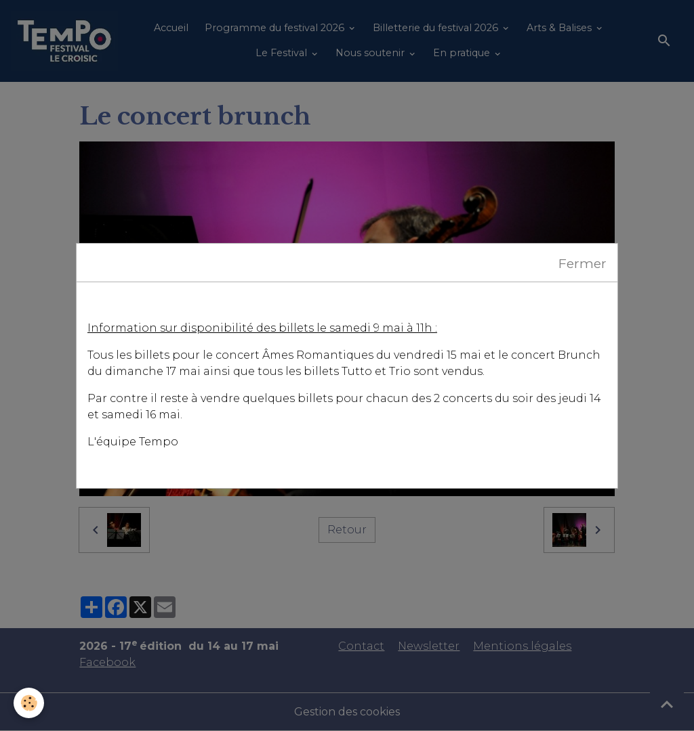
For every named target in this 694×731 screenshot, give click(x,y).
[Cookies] (29, 703)
